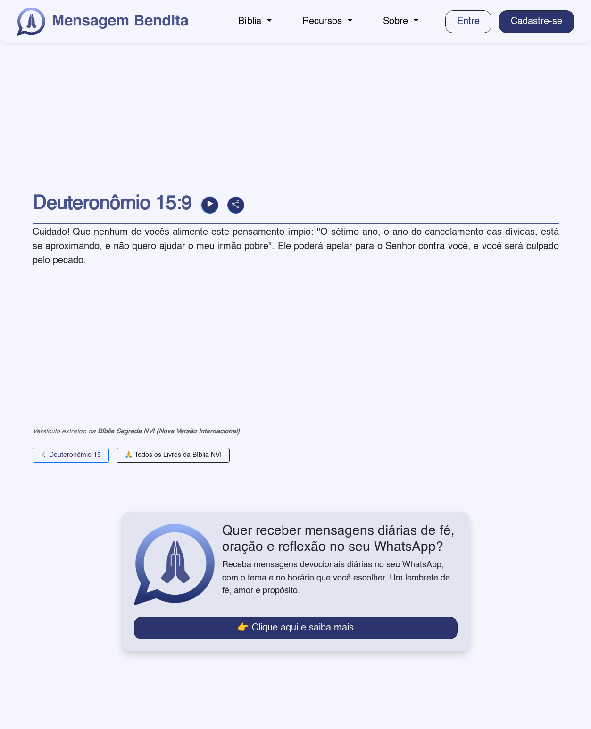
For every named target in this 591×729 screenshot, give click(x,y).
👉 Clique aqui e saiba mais (295, 628)
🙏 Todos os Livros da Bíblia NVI (173, 455)
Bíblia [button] (251, 21)
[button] (209, 205)
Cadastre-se (536, 21)
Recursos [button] (323, 21)
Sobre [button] (397, 21)
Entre (468, 21)
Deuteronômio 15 (71, 455)
